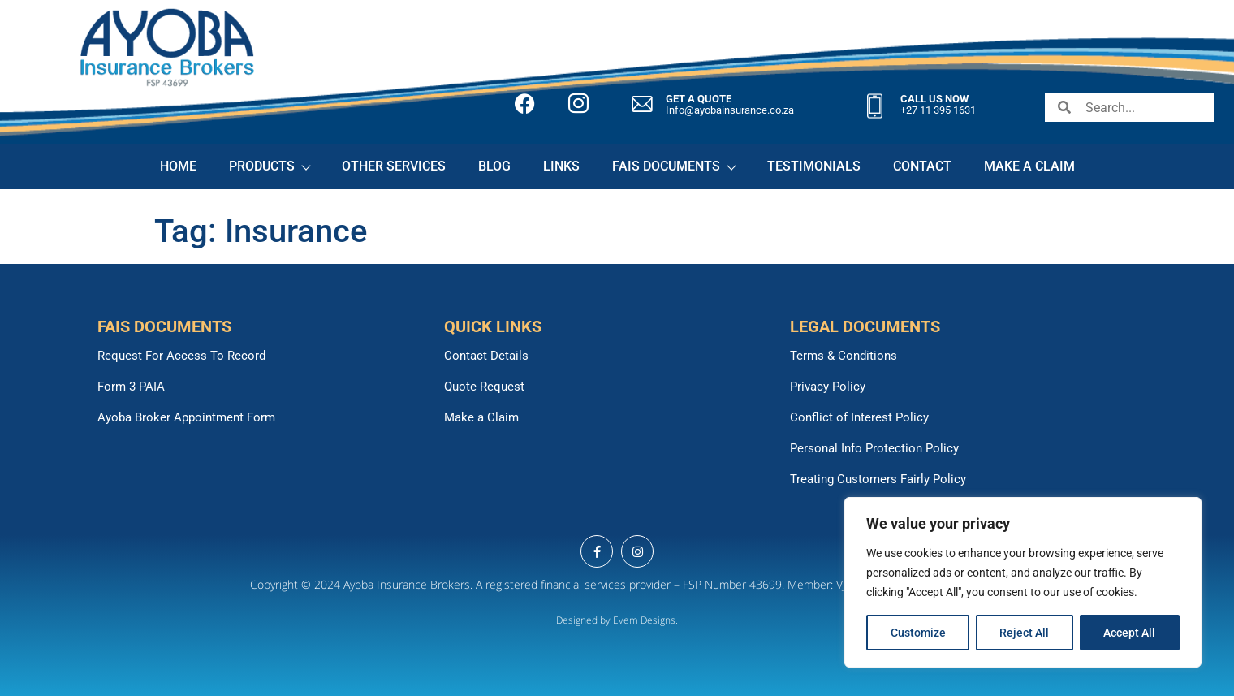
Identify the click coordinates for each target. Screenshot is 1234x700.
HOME (178, 166)
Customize (918, 632)
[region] (1023, 582)
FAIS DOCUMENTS (673, 166)
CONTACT (922, 166)
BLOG (494, 166)
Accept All (1130, 632)
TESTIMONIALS (814, 166)
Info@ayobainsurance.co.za (730, 110)
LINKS (561, 166)
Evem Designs (644, 620)
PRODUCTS (269, 166)
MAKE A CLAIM (1029, 166)
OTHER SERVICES (394, 166)
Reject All (1025, 632)
